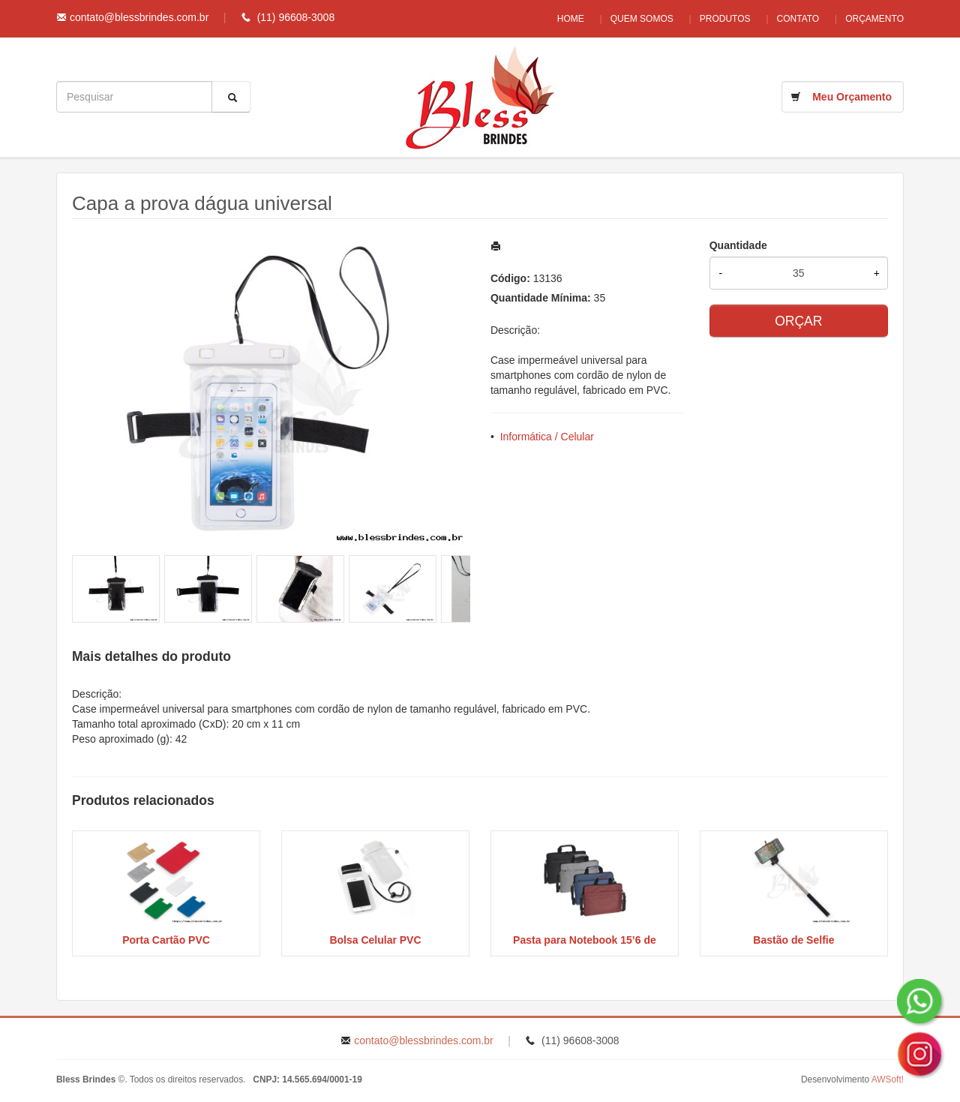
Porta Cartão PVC (166, 940)
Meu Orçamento (852, 97)
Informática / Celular (547, 437)
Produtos (717, 19)
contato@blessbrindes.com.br (139, 17)
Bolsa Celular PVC (375, 940)
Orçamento (874, 19)
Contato (794, 19)
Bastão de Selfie (793, 940)
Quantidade (738, 245)
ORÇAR (798, 321)
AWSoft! (888, 1079)
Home (555, 19)
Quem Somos (630, 19)
